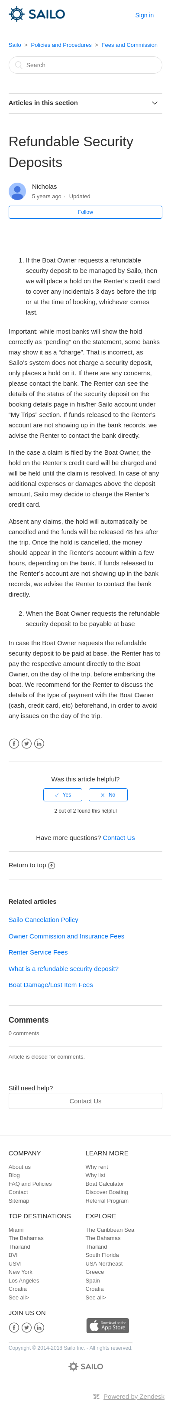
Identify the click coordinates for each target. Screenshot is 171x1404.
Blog (14, 1175)
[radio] (62, 794)
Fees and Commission (130, 45)
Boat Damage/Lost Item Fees (51, 984)
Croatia (18, 1289)
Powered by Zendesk (134, 1396)
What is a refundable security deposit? (64, 968)
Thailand (19, 1246)
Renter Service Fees (38, 952)
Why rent (97, 1167)
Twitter (26, 743)
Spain (93, 1280)
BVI (13, 1255)
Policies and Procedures (61, 45)
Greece (95, 1272)
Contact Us (119, 837)
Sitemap (19, 1200)
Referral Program (107, 1200)
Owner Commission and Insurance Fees (67, 936)
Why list (96, 1175)
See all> (19, 1297)
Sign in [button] (144, 15)
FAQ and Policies (30, 1184)
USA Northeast (104, 1263)
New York (20, 1272)
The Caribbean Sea (110, 1230)
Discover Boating (107, 1192)
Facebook (14, 743)
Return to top (32, 865)
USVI (15, 1263)
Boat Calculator (105, 1184)
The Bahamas (26, 1238)
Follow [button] (85, 212)
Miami (16, 1230)
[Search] (86, 65)
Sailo (15, 45)
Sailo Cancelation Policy (43, 919)
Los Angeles (24, 1280)
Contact (18, 1192)
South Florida (102, 1255)
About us (20, 1167)
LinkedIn (39, 743)
